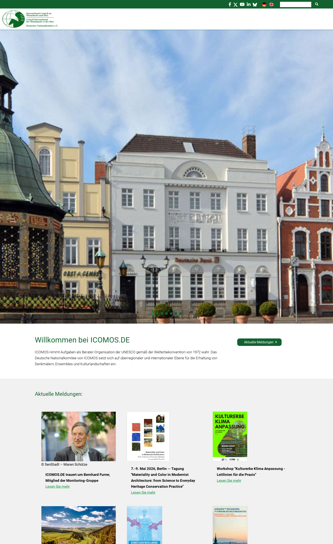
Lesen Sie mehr (57, 486)
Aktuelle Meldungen (259, 342)
